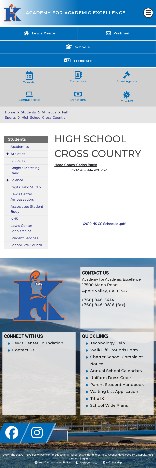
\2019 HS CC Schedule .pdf (104, 224)
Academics (20, 147)
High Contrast (88, 462)
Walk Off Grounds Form (114, 350)
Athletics (49, 112)
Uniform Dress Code (110, 377)
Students (28, 112)
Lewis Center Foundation (37, 343)
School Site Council (26, 245)
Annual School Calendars (116, 370)
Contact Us (23, 350)
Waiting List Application (114, 391)
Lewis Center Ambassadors (22, 196)
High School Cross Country (44, 118)
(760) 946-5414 (98, 300)
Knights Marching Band (25, 170)
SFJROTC (18, 161)
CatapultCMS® (144, 454)
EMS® (74, 458)
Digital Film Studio (26, 187)
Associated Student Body (27, 209)
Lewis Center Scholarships (21, 228)
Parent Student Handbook (117, 384)
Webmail (122, 33)
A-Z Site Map (112, 462)
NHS (14, 219)
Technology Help (107, 343)
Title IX (97, 398)
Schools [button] (82, 47)
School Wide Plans (109, 405)
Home (10, 112)
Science (17, 180)
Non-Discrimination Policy (53, 462)
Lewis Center (44, 33)
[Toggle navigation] (148, 13)
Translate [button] (82, 61)
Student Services (24, 238)
